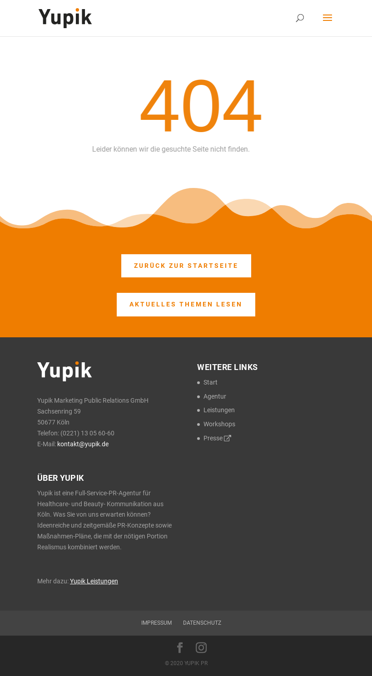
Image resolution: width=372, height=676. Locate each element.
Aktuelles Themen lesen (186, 304)
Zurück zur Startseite (186, 265)
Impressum (156, 623)
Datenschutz (202, 623)
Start (210, 382)
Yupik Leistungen (94, 581)
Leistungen (219, 410)
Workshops (219, 424)
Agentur (214, 396)
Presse (217, 438)
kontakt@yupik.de (83, 444)
